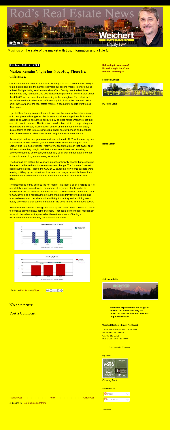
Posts (108, 394)
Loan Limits (114, 347)
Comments (111, 399)
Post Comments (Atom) (34, 403)
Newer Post (16, 397)
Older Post (88, 397)
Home (53, 397)
